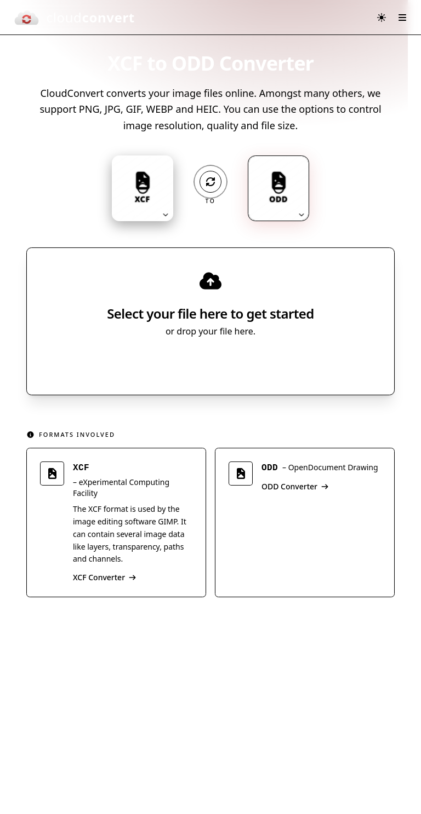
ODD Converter (295, 486)
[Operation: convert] (210, 182)
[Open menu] (402, 17)
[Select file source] (246, 362)
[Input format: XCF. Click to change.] (142, 188)
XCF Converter (104, 577)
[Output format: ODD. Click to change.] (278, 188)
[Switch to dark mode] (381, 17)
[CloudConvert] (74, 17)
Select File (200, 362)
